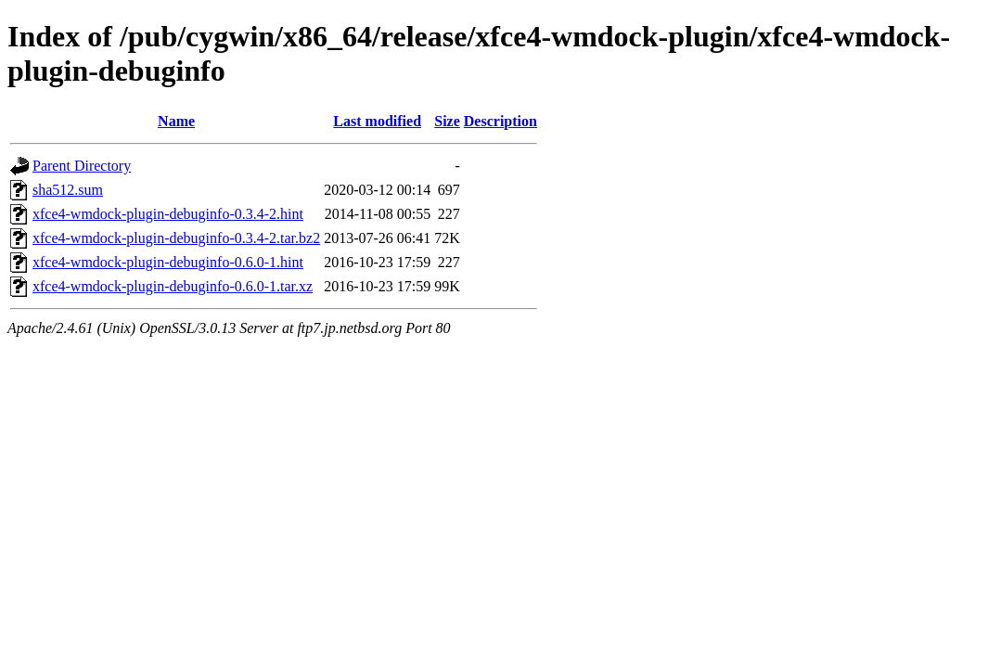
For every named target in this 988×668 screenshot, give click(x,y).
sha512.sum (67, 190)
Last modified (377, 121)
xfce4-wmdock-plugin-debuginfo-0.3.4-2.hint (167, 214)
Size (447, 121)
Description (500, 121)
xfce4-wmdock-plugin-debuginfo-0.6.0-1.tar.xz (172, 286)
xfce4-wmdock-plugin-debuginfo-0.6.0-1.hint (167, 262)
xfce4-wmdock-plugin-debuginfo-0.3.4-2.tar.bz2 (176, 238)
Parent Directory (81, 165)
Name (176, 121)
